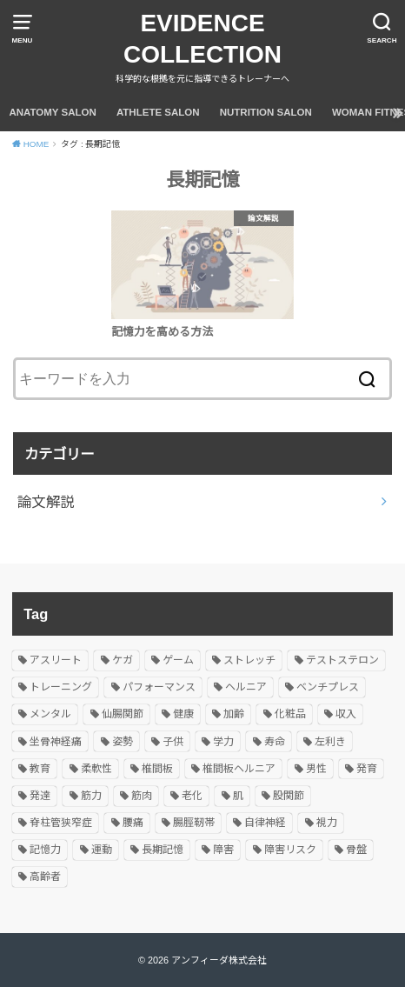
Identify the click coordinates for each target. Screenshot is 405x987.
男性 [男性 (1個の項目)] (316, 769)
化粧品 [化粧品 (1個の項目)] (290, 714)
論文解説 (46, 502)
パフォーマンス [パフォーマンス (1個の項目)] (159, 687)
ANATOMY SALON (52, 112)
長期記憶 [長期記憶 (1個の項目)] (162, 850)
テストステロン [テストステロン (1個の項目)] (342, 660)
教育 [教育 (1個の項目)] (40, 769)
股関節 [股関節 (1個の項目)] (288, 796)
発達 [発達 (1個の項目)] (40, 796)
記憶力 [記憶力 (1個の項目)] (45, 850)
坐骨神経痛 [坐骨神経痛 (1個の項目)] (56, 742)
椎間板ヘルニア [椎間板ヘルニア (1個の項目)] (239, 769)
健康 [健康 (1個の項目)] (183, 714)
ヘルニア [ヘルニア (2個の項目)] (246, 687)
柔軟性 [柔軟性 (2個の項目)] (96, 769)
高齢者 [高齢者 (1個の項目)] (45, 876)
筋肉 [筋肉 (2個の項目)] (141, 796)
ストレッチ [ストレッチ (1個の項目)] (249, 660)
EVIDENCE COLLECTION (202, 39)
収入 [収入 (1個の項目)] (345, 714)
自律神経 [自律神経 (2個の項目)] (265, 823)
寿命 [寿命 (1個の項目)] (274, 742)
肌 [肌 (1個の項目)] (238, 796)
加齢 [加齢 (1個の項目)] (233, 714)
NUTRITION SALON (266, 112)
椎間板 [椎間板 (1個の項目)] (157, 769)
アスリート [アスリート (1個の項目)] (56, 660)
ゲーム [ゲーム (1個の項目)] (178, 660)
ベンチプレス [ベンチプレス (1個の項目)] (327, 687)
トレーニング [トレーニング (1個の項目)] (61, 687)
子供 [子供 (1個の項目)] (173, 742)
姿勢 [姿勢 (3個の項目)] (122, 742)
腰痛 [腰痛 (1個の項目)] (133, 823)
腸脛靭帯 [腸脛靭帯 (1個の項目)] (194, 823)
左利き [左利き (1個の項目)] (330, 742)
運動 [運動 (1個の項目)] (101, 850)
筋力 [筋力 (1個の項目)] (91, 796)
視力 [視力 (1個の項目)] (326, 823)
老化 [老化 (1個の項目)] (192, 796)
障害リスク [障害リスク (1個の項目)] (290, 850)
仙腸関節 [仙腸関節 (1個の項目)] (122, 714)
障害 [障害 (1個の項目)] (223, 850)
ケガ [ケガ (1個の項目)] (122, 660)
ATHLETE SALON (158, 112)
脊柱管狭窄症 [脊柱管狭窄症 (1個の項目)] (61, 823)
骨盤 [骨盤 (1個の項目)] (356, 850)
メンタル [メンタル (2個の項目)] (50, 714)
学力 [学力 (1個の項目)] (223, 742)
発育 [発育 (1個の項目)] (366, 769)
